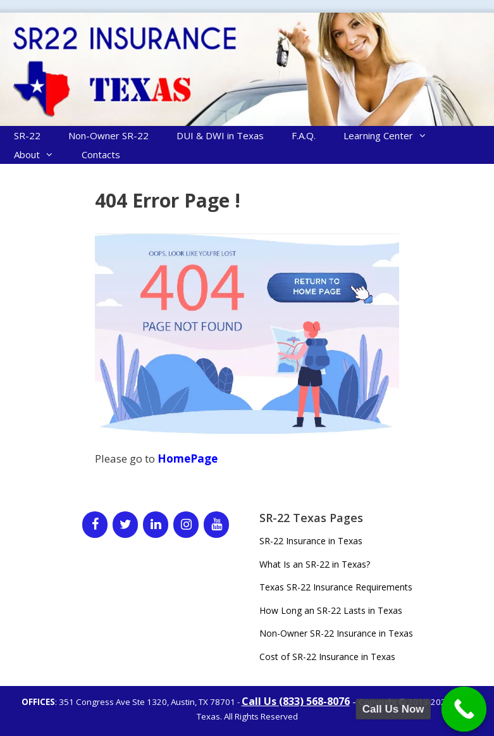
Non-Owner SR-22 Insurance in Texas (336, 633)
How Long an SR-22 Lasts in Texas (330, 610)
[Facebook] (95, 524)
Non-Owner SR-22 (108, 135)
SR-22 (27, 135)
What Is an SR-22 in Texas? (314, 564)
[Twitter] (125, 524)
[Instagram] (186, 524)
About (41, 154)
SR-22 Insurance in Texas (310, 541)
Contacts (101, 154)
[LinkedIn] (155, 524)
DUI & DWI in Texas (220, 135)
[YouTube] (216, 524)
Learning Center (392, 135)
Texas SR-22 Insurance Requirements (335, 587)
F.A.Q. (304, 135)
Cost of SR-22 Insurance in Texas (327, 657)
